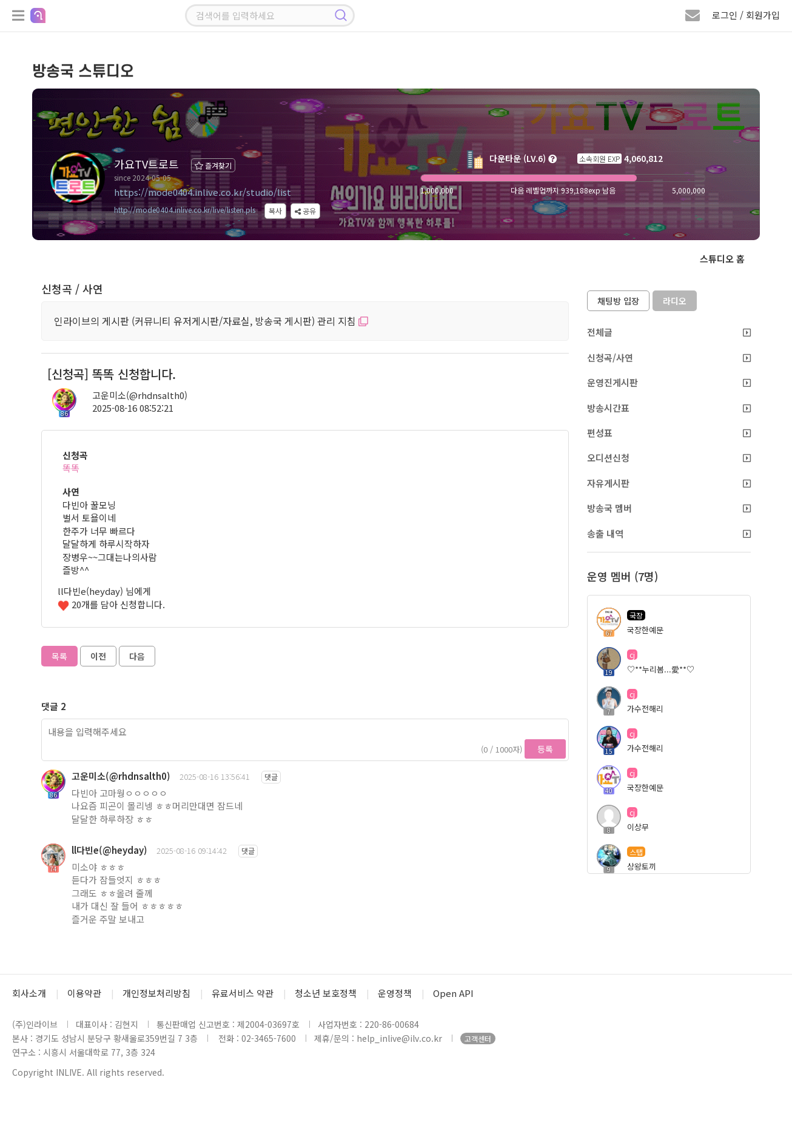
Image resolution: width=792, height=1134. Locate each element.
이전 (98, 656)
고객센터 (478, 1038)
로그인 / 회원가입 (746, 14)
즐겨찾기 (213, 165)
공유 (305, 211)
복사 (275, 211)
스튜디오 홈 (722, 258)
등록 (545, 749)
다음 (137, 656)
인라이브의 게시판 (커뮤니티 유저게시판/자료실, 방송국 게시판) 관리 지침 (211, 321)
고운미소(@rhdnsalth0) (139, 395)
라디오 (674, 301)
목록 (59, 656)
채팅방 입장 (618, 301)
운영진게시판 (669, 382)
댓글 (271, 776)
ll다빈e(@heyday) (109, 850)
